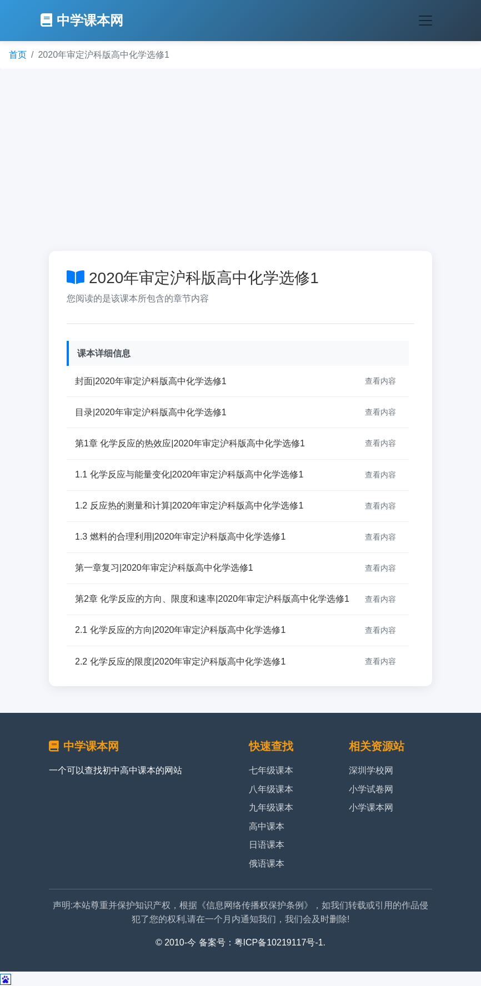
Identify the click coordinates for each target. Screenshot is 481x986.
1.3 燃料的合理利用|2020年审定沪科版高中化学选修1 (180, 536)
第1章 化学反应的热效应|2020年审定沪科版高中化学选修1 (190, 443)
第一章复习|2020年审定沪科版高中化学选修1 (164, 567)
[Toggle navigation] (425, 20)
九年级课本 (271, 807)
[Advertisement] (240, 160)
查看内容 (380, 380)
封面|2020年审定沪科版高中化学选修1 (151, 381)
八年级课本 (271, 789)
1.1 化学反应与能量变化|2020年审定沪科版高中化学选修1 (189, 474)
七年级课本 (271, 770)
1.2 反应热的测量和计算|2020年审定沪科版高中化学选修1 (189, 505)
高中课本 (266, 826)
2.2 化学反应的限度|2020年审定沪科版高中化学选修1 (180, 661)
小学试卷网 (371, 789)
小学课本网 (371, 807)
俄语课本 (266, 863)
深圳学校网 (371, 770)
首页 (18, 54)
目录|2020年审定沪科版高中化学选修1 (151, 412)
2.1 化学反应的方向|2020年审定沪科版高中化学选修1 (180, 630)
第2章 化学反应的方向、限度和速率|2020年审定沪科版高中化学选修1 (212, 598)
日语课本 (266, 844)
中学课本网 (82, 20)
